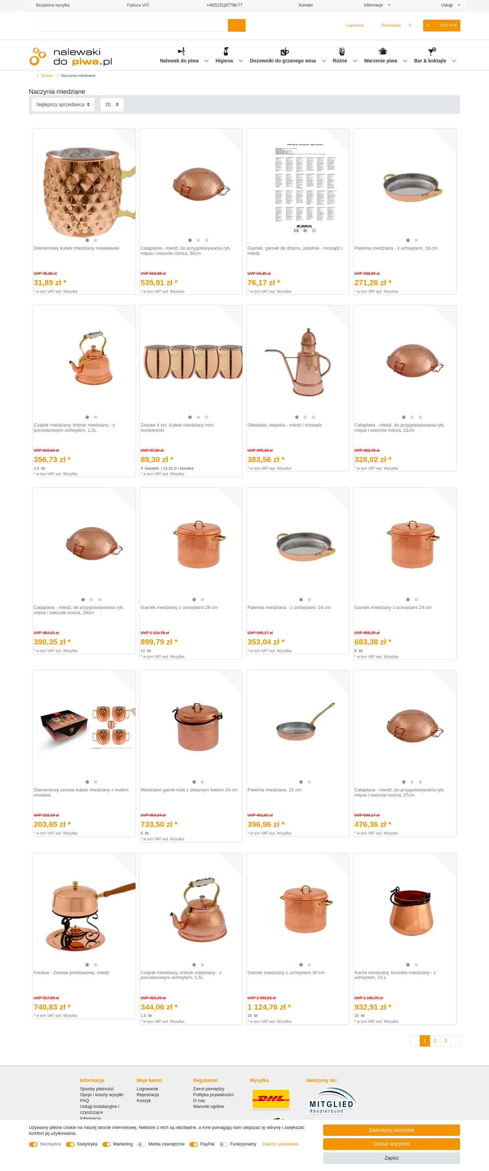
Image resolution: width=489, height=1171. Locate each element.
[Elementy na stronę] (112, 104)
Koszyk (144, 1100)
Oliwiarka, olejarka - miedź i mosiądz (285, 425)
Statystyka (87, 1144)
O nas (199, 1100)
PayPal (207, 1144)
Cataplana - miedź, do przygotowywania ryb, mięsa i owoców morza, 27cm (400, 793)
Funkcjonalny (243, 1144)
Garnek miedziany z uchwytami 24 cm (393, 607)
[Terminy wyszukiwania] (133, 25)
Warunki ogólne (208, 1106)
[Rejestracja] (387, 25)
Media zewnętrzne (166, 1144)
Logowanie (147, 1088)
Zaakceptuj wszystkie (392, 1130)
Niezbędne (50, 1144)
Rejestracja (148, 1094)
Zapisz (392, 1158)
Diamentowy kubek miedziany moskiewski (76, 248)
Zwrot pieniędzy (208, 1088)
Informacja (90, 1118)
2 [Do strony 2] (435, 1040)
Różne (341, 60)
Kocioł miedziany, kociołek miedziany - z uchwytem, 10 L (395, 975)
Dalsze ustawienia (280, 1144)
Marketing (123, 1144)
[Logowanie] (352, 25)
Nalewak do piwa (180, 60)
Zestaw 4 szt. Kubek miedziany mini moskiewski (177, 428)
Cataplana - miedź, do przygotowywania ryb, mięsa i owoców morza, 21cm (400, 428)
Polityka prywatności (213, 1094)
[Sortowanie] (63, 104)
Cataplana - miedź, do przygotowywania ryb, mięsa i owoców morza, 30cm (186, 251)
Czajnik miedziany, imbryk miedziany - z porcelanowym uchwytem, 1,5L (74, 428)
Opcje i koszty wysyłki (101, 1094)
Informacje (375, 5)
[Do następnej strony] (455, 1041)
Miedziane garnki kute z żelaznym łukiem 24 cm (189, 790)
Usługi (449, 5)
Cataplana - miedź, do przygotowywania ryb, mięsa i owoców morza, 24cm (79, 610)
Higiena (225, 60)
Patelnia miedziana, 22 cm (274, 790)
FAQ (84, 1100)
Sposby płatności (97, 1088)
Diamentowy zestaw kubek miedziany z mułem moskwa (81, 793)
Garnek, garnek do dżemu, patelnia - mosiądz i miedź (295, 251)
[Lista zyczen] (413, 25)
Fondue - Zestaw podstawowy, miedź (71, 972)
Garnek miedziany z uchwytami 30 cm (286, 972)
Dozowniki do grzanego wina (283, 60)
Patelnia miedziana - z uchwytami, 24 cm (289, 607)
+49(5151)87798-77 (221, 5)
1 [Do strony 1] (424, 1040)
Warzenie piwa (381, 60)
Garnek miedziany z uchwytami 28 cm (179, 607)
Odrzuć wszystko (391, 1144)
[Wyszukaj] (237, 25)
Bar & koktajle (431, 60)
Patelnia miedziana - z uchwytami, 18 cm (396, 248)
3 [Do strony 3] (445, 1040)
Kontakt (303, 5)
